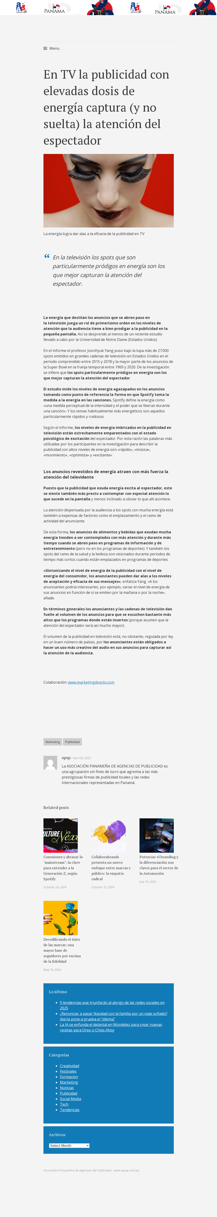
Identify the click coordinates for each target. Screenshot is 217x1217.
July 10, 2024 (147, 882)
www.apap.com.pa (126, 1170)
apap (66, 757)
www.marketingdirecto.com (91, 682)
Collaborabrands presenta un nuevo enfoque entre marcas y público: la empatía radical (111, 867)
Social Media (70, 1098)
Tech (64, 1104)
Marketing (53, 742)
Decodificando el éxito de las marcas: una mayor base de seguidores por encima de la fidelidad (62, 950)
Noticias (67, 1087)
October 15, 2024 (102, 887)
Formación (69, 1076)
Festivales (68, 1071)
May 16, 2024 (52, 970)
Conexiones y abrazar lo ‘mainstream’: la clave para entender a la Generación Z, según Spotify (63, 867)
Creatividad (69, 1065)
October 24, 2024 (54, 887)
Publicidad (72, 742)
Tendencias (70, 1109)
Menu (54, 48)
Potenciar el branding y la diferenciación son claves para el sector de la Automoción (158, 865)
